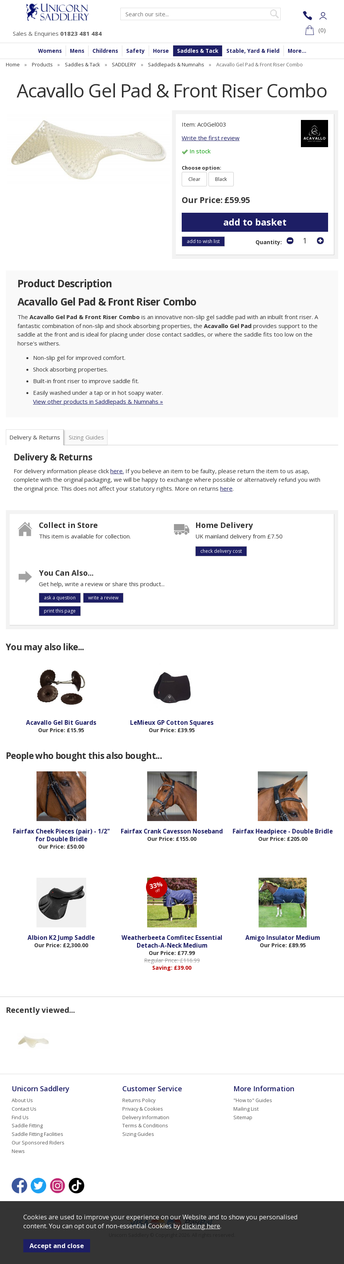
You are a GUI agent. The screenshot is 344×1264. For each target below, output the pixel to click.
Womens (50, 50)
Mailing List (246, 1108)
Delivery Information (145, 1117)
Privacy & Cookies (142, 1108)
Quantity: (268, 242)
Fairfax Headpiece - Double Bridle (283, 831)
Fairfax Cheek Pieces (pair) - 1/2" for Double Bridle (61, 835)
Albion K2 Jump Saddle (61, 937)
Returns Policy (138, 1100)
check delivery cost (221, 551)
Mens (77, 50)
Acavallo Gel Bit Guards (61, 722)
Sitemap (242, 1117)
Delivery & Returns (34, 437)
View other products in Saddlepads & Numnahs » (98, 401)
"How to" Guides (252, 1100)
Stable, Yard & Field (253, 50)
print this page (60, 611)
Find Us (20, 1117)
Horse (161, 50)
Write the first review (211, 138)
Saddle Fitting (27, 1125)
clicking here (201, 1225)
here (226, 488)
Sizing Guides (86, 437)
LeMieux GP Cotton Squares (172, 722)
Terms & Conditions (145, 1125)
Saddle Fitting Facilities (37, 1133)
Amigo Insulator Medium (282, 937)
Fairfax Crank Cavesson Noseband (172, 831)
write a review (103, 597)
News (18, 1151)
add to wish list (203, 241)
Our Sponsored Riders (38, 1142)
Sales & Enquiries (57, 33)
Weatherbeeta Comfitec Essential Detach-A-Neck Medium (172, 941)
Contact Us (24, 1108)
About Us (22, 1100)
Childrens (105, 50)
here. (117, 471)
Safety (135, 50)
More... (297, 50)
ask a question (60, 597)
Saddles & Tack (197, 50)
